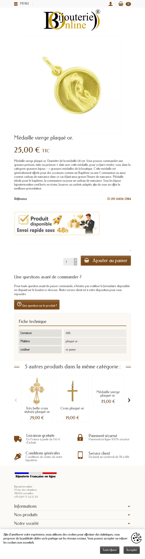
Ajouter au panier (105, 260)
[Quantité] (68, 261)
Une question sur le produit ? (37, 304)
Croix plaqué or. (72, 408)
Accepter (131, 550)
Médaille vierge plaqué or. (108, 394)
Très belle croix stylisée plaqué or (37, 410)
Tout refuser (110, 550)
